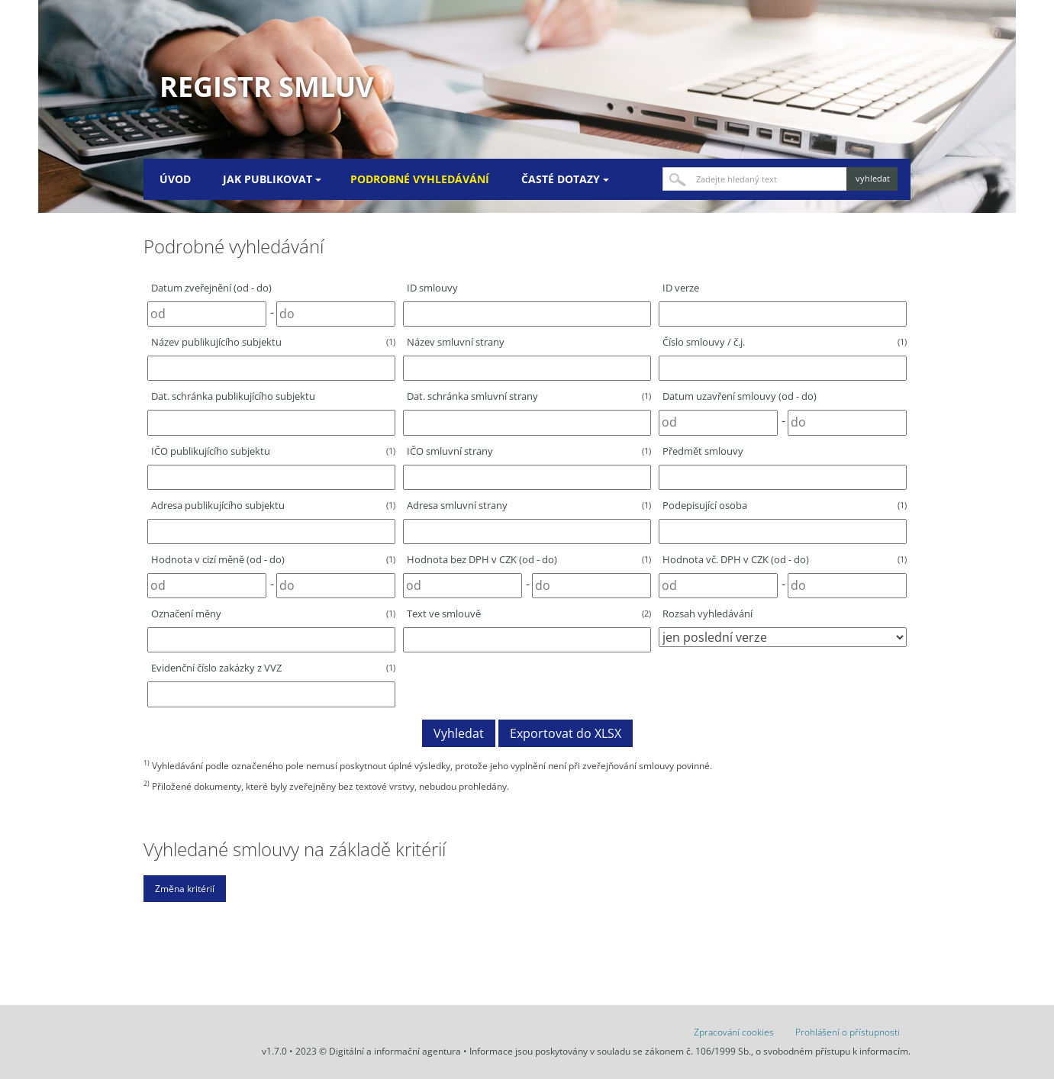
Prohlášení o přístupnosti (847, 1032)
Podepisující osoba (784, 505)
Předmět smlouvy (702, 451)
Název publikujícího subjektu (273, 342)
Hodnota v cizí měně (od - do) (273, 559)
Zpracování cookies (734, 1032)
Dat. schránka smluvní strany (529, 396)
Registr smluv (266, 86)
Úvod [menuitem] (175, 179)
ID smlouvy (432, 288)
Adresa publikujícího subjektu (273, 505)
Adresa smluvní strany (529, 505)
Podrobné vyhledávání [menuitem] (419, 179)
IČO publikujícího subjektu (273, 451)
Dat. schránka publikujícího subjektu (233, 396)
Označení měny (273, 613)
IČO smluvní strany (529, 451)
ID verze (680, 288)
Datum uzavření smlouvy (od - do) (739, 396)
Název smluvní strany (455, 342)
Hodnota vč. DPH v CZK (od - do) (784, 559)
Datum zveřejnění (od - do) (211, 288)
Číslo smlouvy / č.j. (784, 342)
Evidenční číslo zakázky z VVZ (273, 668)
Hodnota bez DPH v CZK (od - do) (529, 559)
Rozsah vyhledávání (707, 613)
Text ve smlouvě (529, 613)
